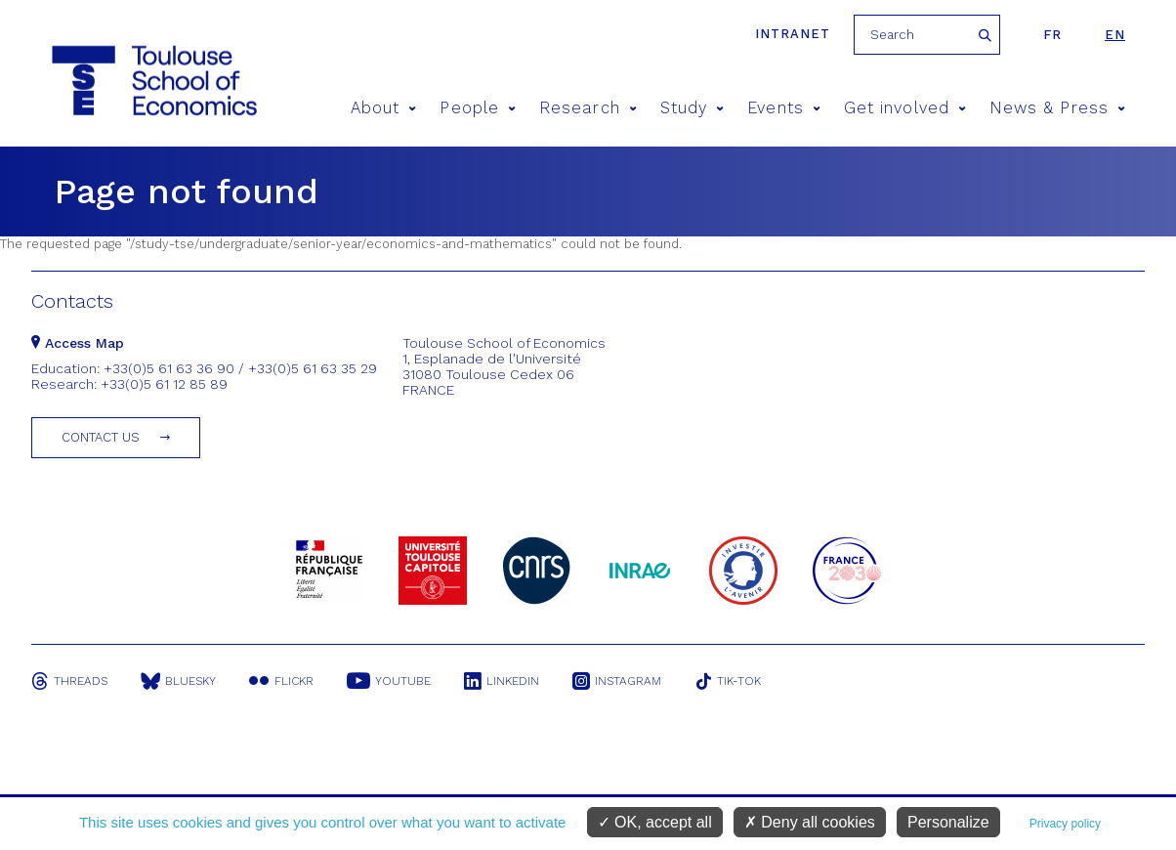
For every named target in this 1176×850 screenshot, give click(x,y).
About (384, 108)
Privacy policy (1065, 823)
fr (1052, 34)
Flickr (281, 681)
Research (588, 108)
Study (692, 108)
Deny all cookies (809, 822)
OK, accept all (655, 822)
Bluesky (178, 681)
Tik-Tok (727, 681)
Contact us (101, 437)
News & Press (1057, 108)
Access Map (77, 343)
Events (783, 108)
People (478, 108)
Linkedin (501, 681)
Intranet (792, 33)
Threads (69, 681)
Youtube (389, 681)
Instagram (616, 681)
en (1115, 34)
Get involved (905, 108)
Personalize (948, 822)
